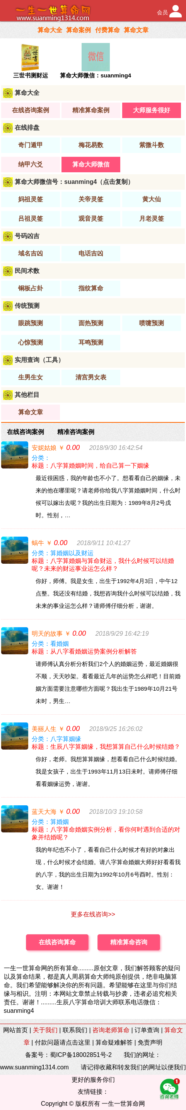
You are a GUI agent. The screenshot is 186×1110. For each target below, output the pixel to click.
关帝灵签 (90, 199)
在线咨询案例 (30, 110)
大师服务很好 (151, 110)
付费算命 (107, 30)
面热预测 (90, 323)
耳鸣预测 (90, 342)
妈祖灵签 (30, 199)
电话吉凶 (90, 253)
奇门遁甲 (30, 145)
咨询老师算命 (111, 1030)
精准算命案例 (90, 110)
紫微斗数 (151, 145)
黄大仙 (151, 199)
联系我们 (75, 1030)
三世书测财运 (30, 75)
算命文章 (136, 30)
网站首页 (15, 1030)
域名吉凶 (30, 253)
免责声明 (150, 1042)
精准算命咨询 (128, 942)
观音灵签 (90, 218)
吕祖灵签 (30, 218)
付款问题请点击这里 (62, 1042)
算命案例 (78, 30)
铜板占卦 (30, 288)
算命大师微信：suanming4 (95, 75)
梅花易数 (90, 145)
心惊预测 (30, 342)
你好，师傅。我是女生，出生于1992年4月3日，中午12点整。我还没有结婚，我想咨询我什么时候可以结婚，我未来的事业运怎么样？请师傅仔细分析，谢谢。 (108, 593)
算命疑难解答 (114, 1042)
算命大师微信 (90, 164)
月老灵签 (151, 218)
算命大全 (50, 30)
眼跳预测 (30, 323)
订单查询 (147, 1030)
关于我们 (45, 1030)
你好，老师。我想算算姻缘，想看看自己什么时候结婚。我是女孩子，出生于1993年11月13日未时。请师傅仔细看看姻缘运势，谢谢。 (108, 771)
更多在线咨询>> (93, 914)
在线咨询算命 (57, 942)
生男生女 (30, 377)
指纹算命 (90, 288)
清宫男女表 (90, 377)
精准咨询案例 (75, 432)
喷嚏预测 (151, 323)
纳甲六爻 (30, 164)
